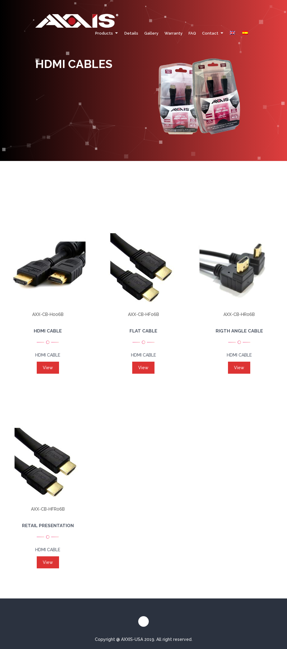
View (48, 367)
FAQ (192, 33)
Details (131, 33)
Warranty (173, 33)
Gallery (151, 33)
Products (104, 33)
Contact (210, 33)
